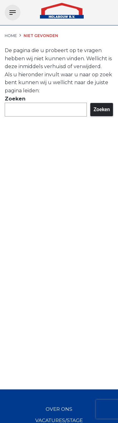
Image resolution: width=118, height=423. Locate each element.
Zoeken (15, 99)
